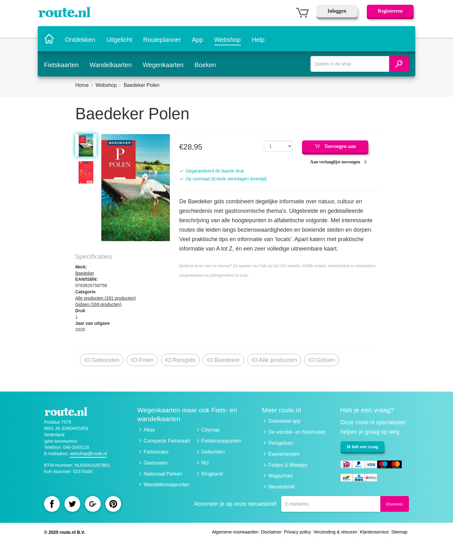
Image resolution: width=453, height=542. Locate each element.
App (198, 38)
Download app (284, 421)
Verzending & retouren (335, 531)
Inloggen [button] (336, 11)
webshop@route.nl (88, 453)
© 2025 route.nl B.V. (64, 532)
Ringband (212, 474)
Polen (142, 360)
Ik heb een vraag (362, 446)
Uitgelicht (119, 38)
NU (205, 463)
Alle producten (274, 360)
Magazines (280, 475)
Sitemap (399, 531)
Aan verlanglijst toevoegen (335, 162)
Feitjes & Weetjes (287, 465)
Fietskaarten (61, 63)
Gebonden (102, 360)
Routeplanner (162, 38)
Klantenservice (374, 531)
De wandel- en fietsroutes (296, 432)
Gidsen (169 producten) (98, 304)
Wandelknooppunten (167, 484)
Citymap (210, 429)
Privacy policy (297, 531)
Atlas (149, 429)
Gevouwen (156, 463)
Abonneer (394, 504)
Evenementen (283, 454)
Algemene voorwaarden (235, 531)
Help (258, 38)
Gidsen (321, 360)
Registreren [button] (390, 11)
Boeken (205, 63)
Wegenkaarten (163, 63)
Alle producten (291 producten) (105, 298)
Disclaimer (271, 531)
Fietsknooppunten (221, 440)
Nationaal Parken (163, 474)
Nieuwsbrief (281, 486)
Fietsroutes (156, 451)
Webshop (228, 38)
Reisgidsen (280, 443)
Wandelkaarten (111, 63)
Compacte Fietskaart (167, 440)
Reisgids (180, 360)
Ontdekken (80, 38)
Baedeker (84, 273)
